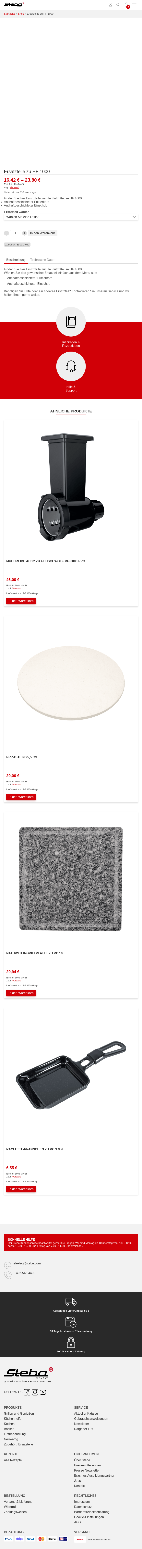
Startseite (9, 13)
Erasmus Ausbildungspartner (94, 1475)
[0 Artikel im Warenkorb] (126, 5)
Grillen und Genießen (19, 1413)
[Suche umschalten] (118, 5)
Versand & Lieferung (18, 1501)
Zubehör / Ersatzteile (17, 244)
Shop (21, 13)
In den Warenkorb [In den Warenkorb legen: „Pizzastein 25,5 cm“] (21, 797)
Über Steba (82, 1460)
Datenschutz (83, 1506)
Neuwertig (11, 1439)
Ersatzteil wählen (17, 212)
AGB (77, 1522)
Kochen (9, 1423)
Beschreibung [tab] (16, 259)
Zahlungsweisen (15, 1512)
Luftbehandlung (15, 1434)
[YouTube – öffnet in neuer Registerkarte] (43, 1392)
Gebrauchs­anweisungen (91, 1418)
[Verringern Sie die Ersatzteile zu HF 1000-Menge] (6, 233)
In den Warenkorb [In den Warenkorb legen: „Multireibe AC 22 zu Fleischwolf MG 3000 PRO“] (21, 601)
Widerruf (10, 1506)
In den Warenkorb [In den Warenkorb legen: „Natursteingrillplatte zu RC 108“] (21, 993)
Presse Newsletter (87, 1470)
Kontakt (79, 1486)
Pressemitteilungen (87, 1465)
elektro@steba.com (27, 1263)
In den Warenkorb (42, 233)
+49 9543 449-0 (25, 1273)
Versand (14, 187)
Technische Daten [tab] (42, 259)
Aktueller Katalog (86, 1413)
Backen (9, 1429)
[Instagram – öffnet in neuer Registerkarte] (35, 1392)
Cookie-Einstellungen (89, 1517)
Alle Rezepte (13, 1460)
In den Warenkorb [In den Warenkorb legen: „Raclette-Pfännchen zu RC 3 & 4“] (21, 1189)
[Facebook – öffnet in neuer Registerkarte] (27, 1392)
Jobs (77, 1480)
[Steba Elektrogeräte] (14, 5)
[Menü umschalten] (134, 5)
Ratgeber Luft (83, 1429)
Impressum (82, 1501)
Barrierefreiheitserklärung (92, 1512)
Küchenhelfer (13, 1418)
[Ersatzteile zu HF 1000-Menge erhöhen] (24, 233)
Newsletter (81, 1423)
